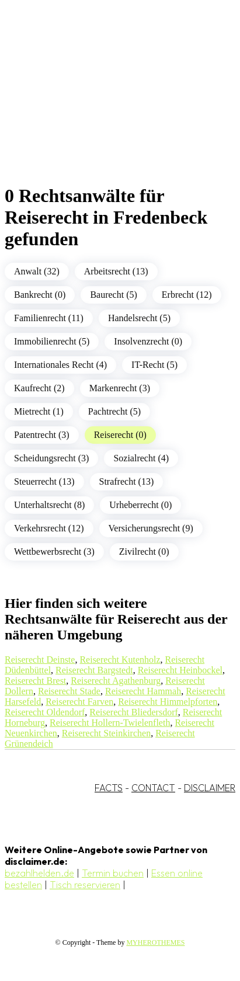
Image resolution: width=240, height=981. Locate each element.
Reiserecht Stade (69, 691)
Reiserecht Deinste (40, 660)
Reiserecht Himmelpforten (167, 702)
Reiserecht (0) (120, 435)
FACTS (109, 788)
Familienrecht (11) (49, 318)
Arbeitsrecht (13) (116, 271)
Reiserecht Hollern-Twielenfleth (110, 723)
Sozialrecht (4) (141, 458)
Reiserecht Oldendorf (45, 712)
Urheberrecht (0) (140, 505)
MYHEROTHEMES (155, 942)
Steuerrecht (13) (44, 481)
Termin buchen (113, 873)
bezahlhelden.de (39, 873)
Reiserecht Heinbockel (180, 670)
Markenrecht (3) (119, 388)
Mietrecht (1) (39, 411)
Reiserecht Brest (35, 681)
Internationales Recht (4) (60, 365)
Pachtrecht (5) (114, 411)
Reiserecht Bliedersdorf (133, 712)
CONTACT (153, 788)
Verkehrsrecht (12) (49, 528)
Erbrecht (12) (187, 295)
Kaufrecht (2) (39, 388)
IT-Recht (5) (154, 365)
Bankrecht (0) (39, 295)
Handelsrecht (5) (139, 318)
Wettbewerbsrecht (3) (54, 551)
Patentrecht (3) (41, 435)
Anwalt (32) (37, 271)
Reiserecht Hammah (143, 691)
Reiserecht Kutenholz (119, 660)
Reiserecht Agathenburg (116, 681)
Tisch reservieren (85, 884)
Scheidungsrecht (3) (51, 458)
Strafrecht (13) (126, 481)
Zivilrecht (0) (144, 551)
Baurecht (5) (113, 295)
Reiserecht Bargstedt (94, 670)
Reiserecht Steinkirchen (106, 733)
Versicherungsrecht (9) (151, 528)
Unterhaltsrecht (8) (49, 505)
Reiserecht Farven (79, 702)
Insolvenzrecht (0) (148, 341)
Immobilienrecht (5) (51, 341)
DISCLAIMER (209, 788)
